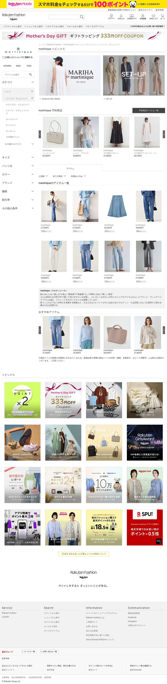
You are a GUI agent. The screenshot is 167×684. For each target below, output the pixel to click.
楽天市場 (159, 10)
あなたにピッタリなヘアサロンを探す (17, 665)
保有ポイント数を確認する (141, 665)
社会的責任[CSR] (35, 676)
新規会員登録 (134, 612)
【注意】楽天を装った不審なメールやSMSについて (83, 553)
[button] (56, 139)
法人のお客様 (92, 630)
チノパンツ (11, 125)
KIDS (29, 66)
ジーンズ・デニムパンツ (16, 98)
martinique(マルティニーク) (76, 44)
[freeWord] (18, 74)
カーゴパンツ (12, 119)
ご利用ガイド (92, 621)
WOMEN (7, 66)
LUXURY (5, 616)
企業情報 (5, 676)
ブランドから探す (52, 612)
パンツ (8, 91)
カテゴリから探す (52, 621)
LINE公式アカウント (137, 624)
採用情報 (47, 676)
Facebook (132, 616)
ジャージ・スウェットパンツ (17, 112)
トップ (42, 44)
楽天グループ (144, 10)
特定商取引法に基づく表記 (97, 634)
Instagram (132, 620)
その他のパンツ (13, 137)
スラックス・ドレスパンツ (17, 104)
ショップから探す (52, 616)
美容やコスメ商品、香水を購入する (61, 665)
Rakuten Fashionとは (95, 616)
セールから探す (51, 625)
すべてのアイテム (52, 630)
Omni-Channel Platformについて (100, 638)
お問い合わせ (92, 625)
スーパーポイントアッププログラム (101, 612)
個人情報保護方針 (19, 676)
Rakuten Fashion (54, 44)
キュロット (11, 131)
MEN (18, 66)
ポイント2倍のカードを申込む (101, 665)
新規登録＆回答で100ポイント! (121, 10)
